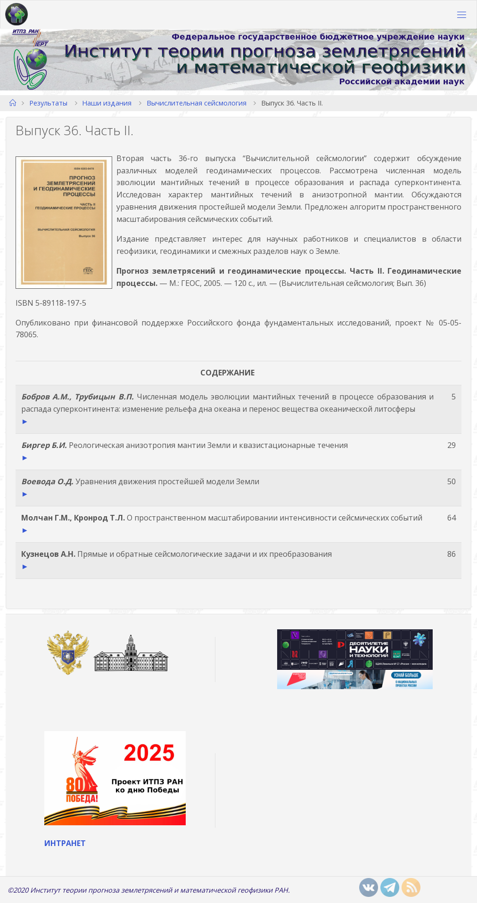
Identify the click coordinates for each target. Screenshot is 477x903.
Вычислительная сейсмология (197, 102)
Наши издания (107, 102)
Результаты (48, 102)
